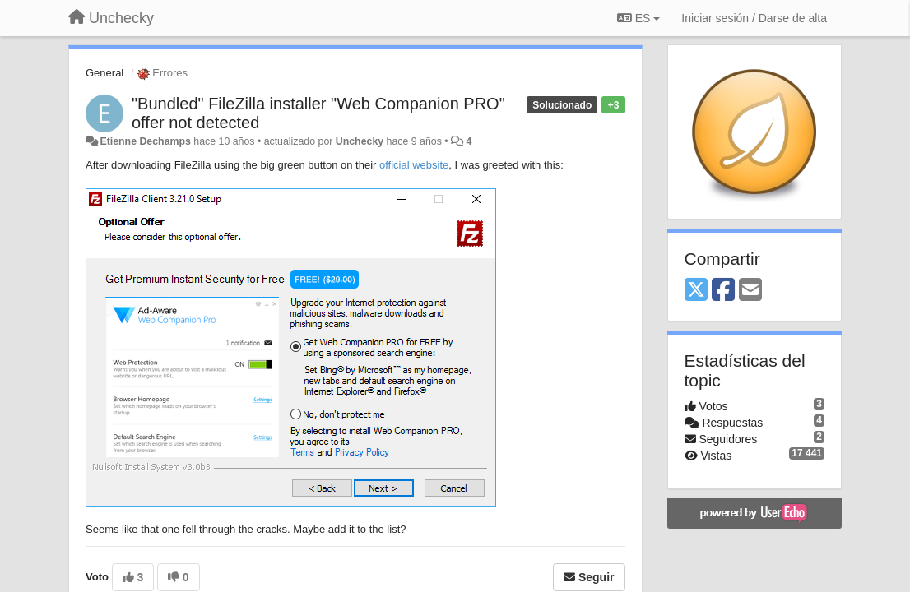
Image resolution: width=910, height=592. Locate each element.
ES (638, 18)
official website (413, 165)
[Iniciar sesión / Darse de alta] (754, 18)
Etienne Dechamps (145, 141)
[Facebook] (723, 290)
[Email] (750, 290)
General (104, 73)
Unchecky (359, 141)
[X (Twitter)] (696, 290)
